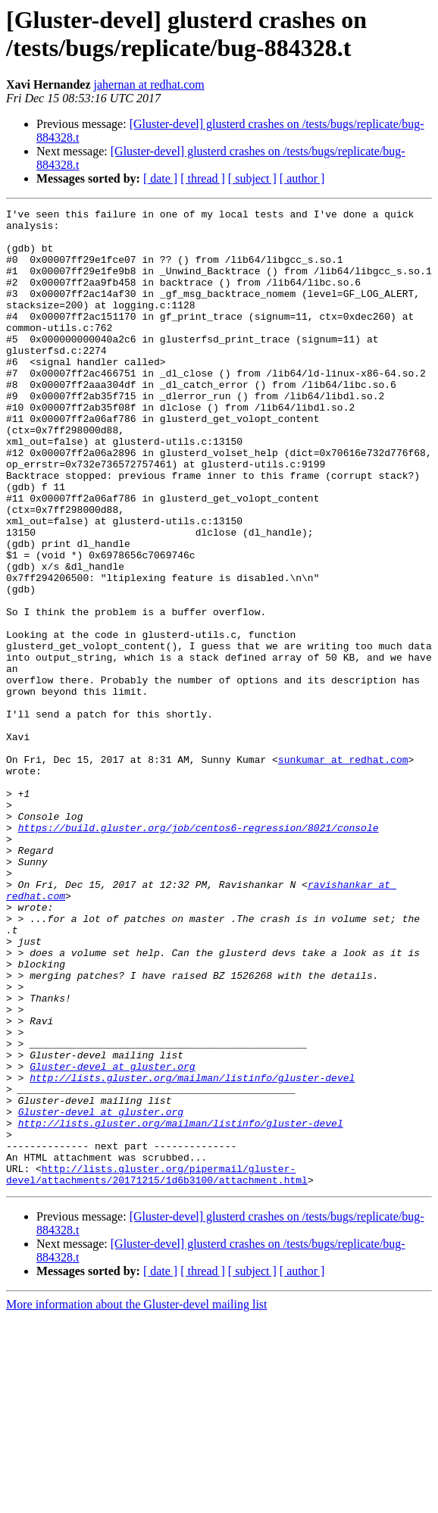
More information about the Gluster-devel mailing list (136, 1499)
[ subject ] (252, 178)
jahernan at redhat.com (149, 84)
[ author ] (302, 178)
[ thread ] (202, 178)
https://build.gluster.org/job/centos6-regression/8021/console (198, 952)
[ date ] (160, 178)
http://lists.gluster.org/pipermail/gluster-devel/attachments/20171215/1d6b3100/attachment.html (157, 1368)
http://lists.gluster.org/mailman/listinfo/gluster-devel (192, 1252)
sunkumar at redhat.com (343, 870)
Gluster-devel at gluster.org (112, 1239)
